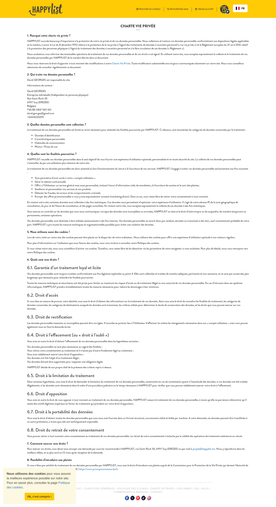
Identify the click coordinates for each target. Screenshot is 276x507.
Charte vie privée (162, 488)
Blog (205, 488)
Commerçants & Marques (130, 492)
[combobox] (240, 8)
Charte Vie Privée (121, 63)
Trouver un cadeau (148, 9)
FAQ (196, 488)
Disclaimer (184, 488)
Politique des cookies (132, 488)
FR (240, 8)
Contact (157, 492)
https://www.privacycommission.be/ (97, 469)
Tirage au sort (204, 9)
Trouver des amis (177, 9)
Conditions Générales (99, 488)
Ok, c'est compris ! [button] (39, 496)
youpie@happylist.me (204, 449)
